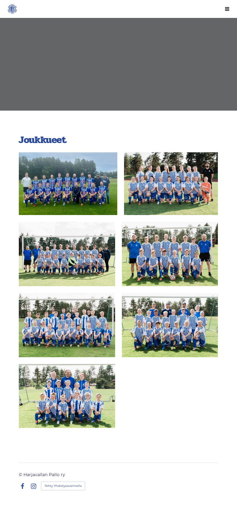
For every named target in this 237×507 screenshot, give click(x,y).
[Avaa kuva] (68, 183)
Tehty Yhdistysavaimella (63, 486)
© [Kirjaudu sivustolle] (21, 474)
